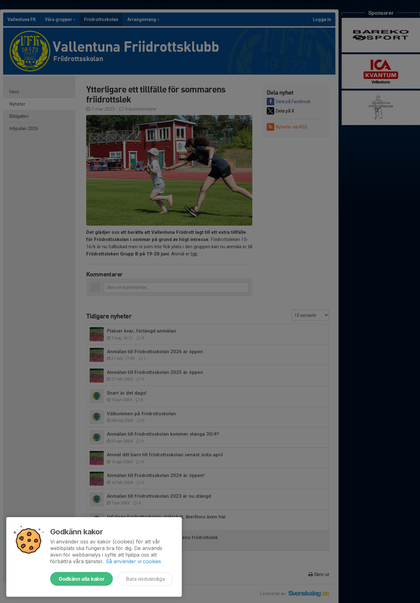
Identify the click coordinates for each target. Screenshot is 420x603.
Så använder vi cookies (133, 561)
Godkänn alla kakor (81, 579)
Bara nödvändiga (145, 579)
